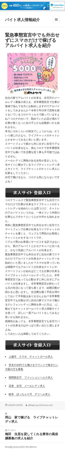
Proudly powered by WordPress (21, 446)
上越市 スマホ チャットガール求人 (31, 356)
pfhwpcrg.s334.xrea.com (40, 405)
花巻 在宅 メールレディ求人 (27, 385)
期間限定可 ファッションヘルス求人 (31, 377)
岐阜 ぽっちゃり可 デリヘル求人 (29, 394)
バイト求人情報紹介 (22, 19)
